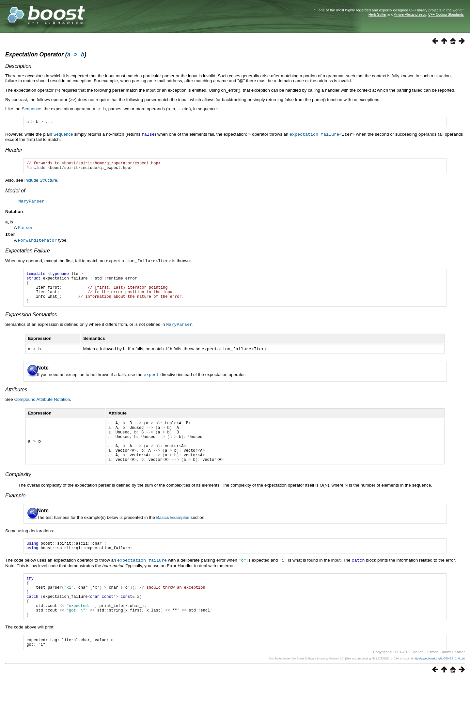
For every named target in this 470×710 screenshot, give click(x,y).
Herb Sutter (377, 14)
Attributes (16, 399)
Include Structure (40, 183)
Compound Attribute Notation (42, 409)
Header (13, 151)
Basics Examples (172, 536)
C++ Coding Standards (446, 14)
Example (15, 514)
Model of (15, 194)
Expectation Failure (27, 255)
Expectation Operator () (45, 55)
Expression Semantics (31, 325)
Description (18, 67)
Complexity (18, 493)
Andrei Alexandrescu (410, 14)
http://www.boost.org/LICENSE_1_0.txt (439, 689)
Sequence (31, 109)
